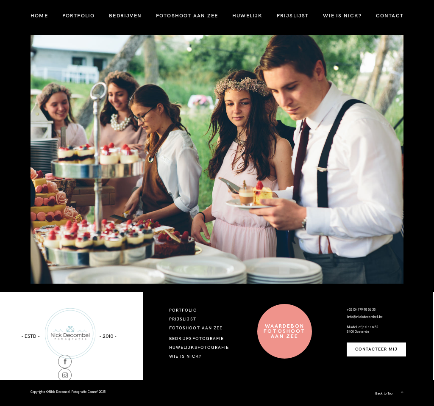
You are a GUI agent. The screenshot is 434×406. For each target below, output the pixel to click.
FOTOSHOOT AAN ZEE (187, 15)
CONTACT (389, 15)
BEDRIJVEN (125, 15)
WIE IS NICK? (342, 15)
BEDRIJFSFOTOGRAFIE (196, 338)
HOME (39, 15)
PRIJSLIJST (293, 15)
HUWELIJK (247, 15)
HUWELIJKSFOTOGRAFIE (199, 347)
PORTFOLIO (78, 15)
